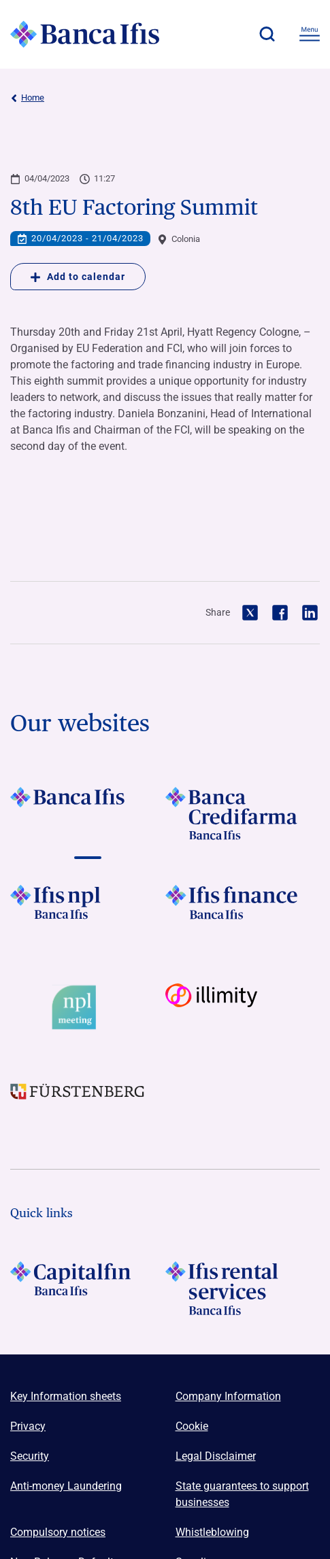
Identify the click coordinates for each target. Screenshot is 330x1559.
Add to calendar (78, 276)
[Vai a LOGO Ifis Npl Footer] (87, 911)
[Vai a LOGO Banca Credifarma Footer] (242, 813)
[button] (267, 34)
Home (27, 98)
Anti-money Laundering (66, 1485)
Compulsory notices (57, 1532)
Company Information (228, 1396)
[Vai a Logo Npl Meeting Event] (87, 1007)
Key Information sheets (65, 1396)
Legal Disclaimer (216, 1456)
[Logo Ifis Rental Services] (242, 1288)
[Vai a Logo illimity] (242, 1007)
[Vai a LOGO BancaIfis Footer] (87, 813)
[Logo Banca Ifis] (85, 34)
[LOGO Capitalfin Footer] (87, 1288)
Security (29, 1456)
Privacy (28, 1426)
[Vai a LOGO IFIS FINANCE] (242, 911)
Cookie (192, 1426)
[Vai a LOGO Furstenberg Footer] (87, 1103)
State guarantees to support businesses (242, 1494)
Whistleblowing (212, 1532)
